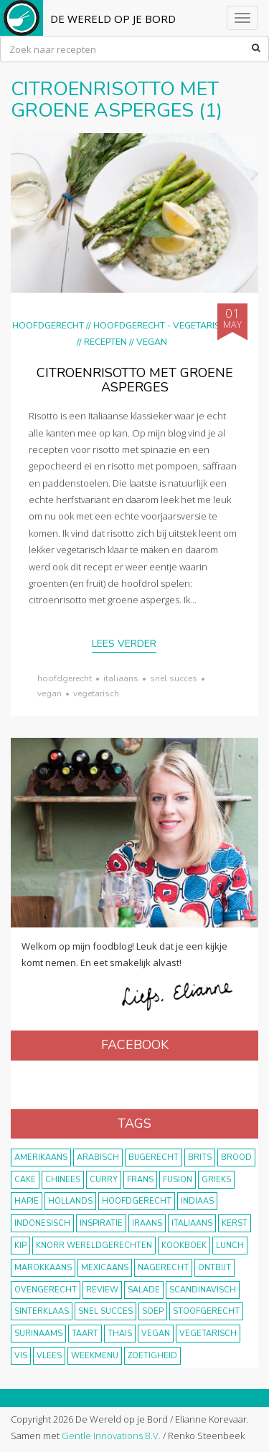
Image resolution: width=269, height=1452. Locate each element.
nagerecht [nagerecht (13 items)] (163, 1267)
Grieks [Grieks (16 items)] (216, 1179)
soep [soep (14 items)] (153, 1311)
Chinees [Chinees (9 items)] (62, 1179)
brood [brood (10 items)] (236, 1157)
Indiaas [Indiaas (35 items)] (197, 1201)
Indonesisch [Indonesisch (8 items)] (42, 1223)
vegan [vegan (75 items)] (155, 1333)
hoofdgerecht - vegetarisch (162, 325)
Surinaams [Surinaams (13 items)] (38, 1333)
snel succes (173, 678)
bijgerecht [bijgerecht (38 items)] (153, 1157)
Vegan (151, 342)
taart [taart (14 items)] (85, 1333)
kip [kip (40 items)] (20, 1245)
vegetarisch (96, 693)
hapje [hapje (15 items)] (26, 1201)
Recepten (105, 342)
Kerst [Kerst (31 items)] (234, 1223)
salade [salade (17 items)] (144, 1290)
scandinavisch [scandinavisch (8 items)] (202, 1290)
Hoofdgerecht (48, 325)
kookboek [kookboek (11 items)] (184, 1245)
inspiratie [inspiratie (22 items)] (101, 1223)
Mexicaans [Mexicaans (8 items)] (104, 1267)
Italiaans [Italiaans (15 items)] (191, 1223)
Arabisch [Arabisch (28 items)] (98, 1157)
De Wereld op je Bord (113, 18)
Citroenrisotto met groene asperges (135, 380)
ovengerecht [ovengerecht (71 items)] (45, 1290)
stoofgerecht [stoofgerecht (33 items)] (206, 1311)
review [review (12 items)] (102, 1290)
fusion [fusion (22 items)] (177, 1179)
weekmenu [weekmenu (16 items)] (94, 1355)
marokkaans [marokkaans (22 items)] (43, 1267)
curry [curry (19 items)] (104, 1179)
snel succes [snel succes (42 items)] (105, 1311)
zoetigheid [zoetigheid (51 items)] (152, 1355)
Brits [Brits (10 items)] (200, 1157)
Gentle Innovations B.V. (111, 1435)
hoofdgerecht (64, 678)
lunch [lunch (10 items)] (230, 1245)
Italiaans (120, 678)
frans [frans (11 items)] (140, 1179)
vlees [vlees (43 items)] (49, 1355)
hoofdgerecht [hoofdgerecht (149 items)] (136, 1201)
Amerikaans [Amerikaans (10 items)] (40, 1157)
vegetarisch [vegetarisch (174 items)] (208, 1333)
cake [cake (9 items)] (25, 1179)
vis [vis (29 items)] (20, 1355)
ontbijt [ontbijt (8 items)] (214, 1267)
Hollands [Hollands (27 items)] (70, 1201)
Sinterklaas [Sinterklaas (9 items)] (41, 1311)
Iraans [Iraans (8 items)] (147, 1223)
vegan (49, 693)
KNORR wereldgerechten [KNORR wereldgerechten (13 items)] (94, 1245)
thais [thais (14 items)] (120, 1333)
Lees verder (124, 644)
